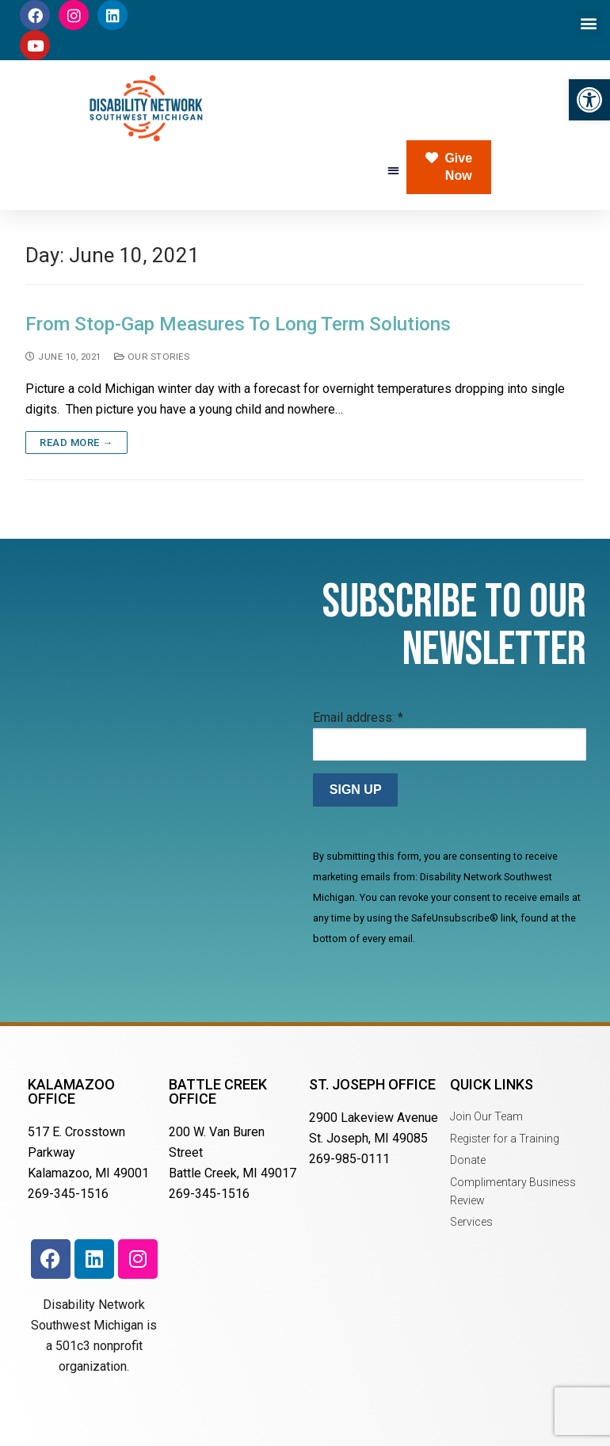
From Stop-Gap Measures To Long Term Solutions (238, 324)
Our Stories (152, 356)
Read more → (76, 442)
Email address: (358, 717)
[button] (589, 99)
